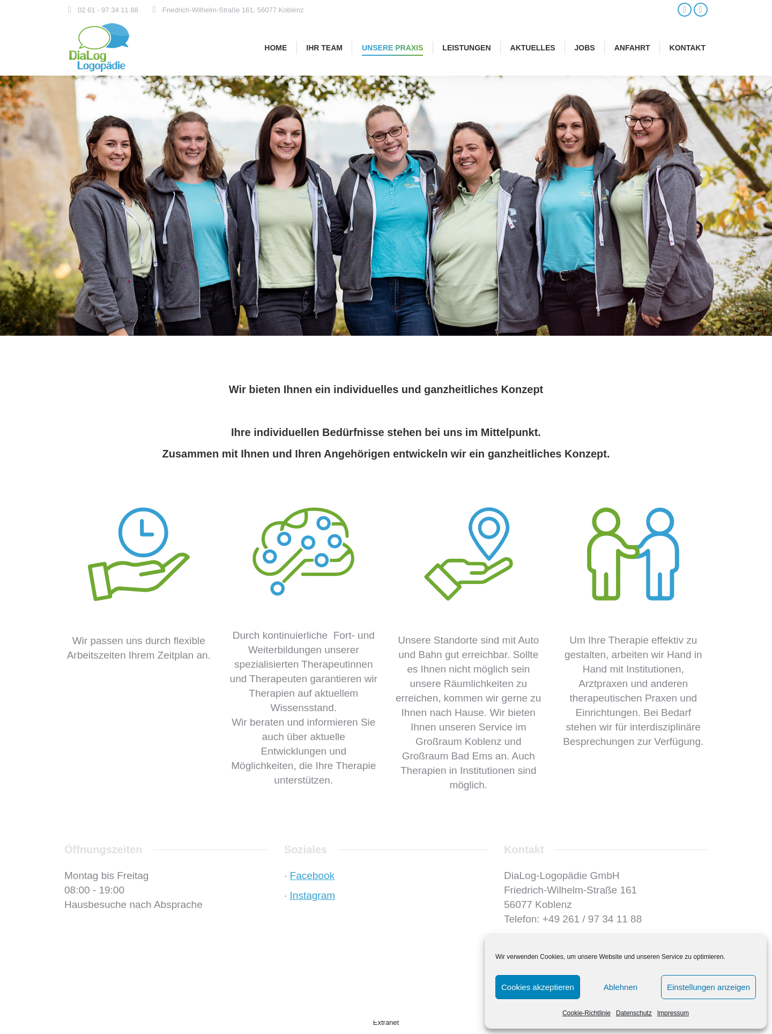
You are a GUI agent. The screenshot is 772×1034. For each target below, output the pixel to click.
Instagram (312, 895)
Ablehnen (620, 987)
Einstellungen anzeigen (708, 987)
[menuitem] (275, 48)
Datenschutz (634, 1013)
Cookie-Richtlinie (586, 1013)
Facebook (312, 875)
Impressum (673, 1013)
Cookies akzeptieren (537, 987)
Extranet (386, 1022)
